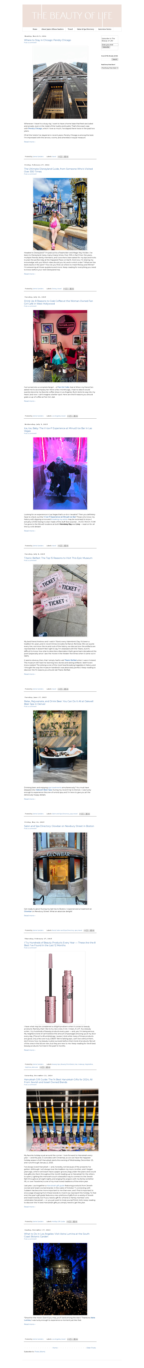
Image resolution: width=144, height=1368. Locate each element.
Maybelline (89, 1064)
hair (76, 1064)
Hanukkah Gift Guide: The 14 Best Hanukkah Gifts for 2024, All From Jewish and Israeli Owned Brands (58, 1081)
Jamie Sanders (38, 156)
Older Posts (91, 1348)
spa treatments (54, 787)
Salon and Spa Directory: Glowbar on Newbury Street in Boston (59, 826)
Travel (70, 29)
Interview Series (104, 29)
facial (54, 930)
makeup (81, 1064)
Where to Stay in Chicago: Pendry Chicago (47, 40)
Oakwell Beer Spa (44, 790)
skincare (35, 1067)
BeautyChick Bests (67, 1064)
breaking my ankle (59, 519)
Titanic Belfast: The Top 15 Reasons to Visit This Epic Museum (58, 558)
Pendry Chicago (35, 128)
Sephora (28, 1067)
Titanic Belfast (71, 660)
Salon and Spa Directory (61, 814)
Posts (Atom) (40, 1352)
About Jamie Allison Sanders (53, 29)
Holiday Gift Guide (58, 1221)
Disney (54, 288)
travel (54, 156)
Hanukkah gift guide (55, 1185)
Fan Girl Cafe (63, 387)
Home (35, 29)
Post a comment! (30, 42)
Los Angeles (56, 416)
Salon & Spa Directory (85, 29)
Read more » (29, 142)
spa (71, 814)
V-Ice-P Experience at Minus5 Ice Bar (60, 517)
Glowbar (28, 911)
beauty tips (56, 1064)
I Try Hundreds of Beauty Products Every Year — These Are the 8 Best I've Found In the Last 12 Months (60, 944)
